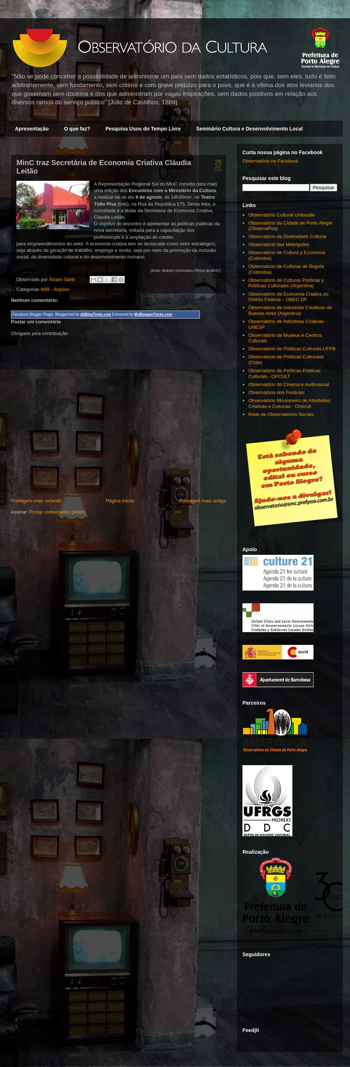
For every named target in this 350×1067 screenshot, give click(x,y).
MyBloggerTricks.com (153, 314)
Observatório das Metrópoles (278, 244)
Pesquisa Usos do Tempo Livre (143, 129)
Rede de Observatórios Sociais (281, 414)
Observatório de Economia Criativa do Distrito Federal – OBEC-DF (288, 297)
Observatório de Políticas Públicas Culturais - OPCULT (284, 373)
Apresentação (32, 129)
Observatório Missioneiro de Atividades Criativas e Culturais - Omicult (289, 403)
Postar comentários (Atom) (58, 512)
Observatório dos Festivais (276, 392)
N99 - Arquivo (54, 289)
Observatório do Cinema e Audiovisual (288, 384)
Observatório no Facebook (270, 161)
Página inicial (120, 500)
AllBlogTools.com (95, 314)
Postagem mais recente (36, 500)
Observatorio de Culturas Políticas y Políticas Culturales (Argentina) (286, 283)
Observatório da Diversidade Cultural (287, 236)
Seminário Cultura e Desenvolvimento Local (249, 129)
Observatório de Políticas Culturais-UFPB (291, 348)
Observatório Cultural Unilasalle (281, 215)
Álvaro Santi (62, 279)
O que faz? (77, 129)
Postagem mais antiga (202, 500)
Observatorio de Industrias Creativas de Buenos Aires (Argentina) (290, 310)
